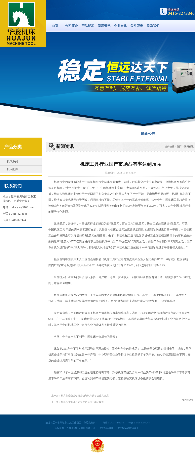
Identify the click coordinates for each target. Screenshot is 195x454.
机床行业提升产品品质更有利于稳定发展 (82, 402)
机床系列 (12, 161)
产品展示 (87, 25)
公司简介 (71, 25)
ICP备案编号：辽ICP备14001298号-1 (119, 428)
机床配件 (12, 169)
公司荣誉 (136, 25)
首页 (55, 25)
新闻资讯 (104, 25)
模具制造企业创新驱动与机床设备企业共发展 (85, 395)
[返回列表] (187, 400)
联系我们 (153, 25)
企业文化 (120, 25)
